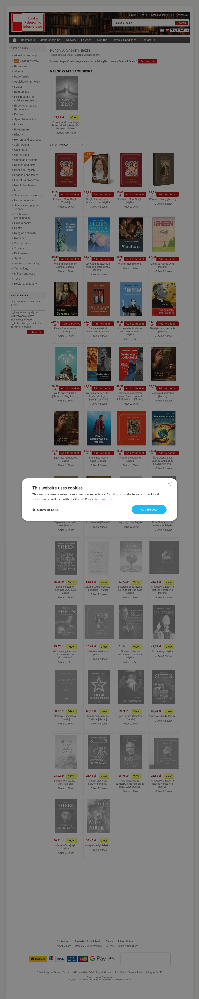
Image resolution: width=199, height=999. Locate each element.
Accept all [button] (149, 509)
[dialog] (99, 499)
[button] (45, 509)
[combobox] (170, 483)
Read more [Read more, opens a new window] (101, 499)
